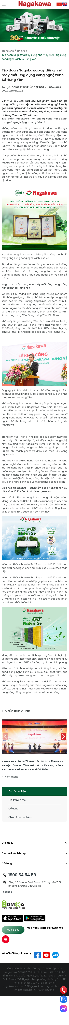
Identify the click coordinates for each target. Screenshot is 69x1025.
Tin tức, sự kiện (17, 791)
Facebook (7, 892)
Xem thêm (10, 776)
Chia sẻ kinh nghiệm (20, 817)
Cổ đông (13, 808)
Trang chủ (8, 51)
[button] (63, 736)
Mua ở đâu (13, 929)
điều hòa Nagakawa (28, 497)
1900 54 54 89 (22, 875)
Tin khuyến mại (17, 800)
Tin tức (21, 51)
